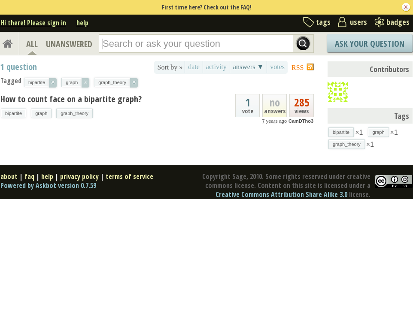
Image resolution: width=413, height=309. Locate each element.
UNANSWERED (69, 44)
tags (323, 22)
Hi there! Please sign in (33, 22)
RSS (298, 67)
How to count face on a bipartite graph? (71, 99)
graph (41, 113)
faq (29, 176)
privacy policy (79, 176)
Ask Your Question (369, 43)
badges (398, 22)
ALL (32, 44)
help (82, 22)
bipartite (13, 113)
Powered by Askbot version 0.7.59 (48, 185)
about (9, 176)
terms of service (129, 176)
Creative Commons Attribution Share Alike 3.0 (281, 194)
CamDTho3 (300, 121)
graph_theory (74, 113)
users (358, 22)
